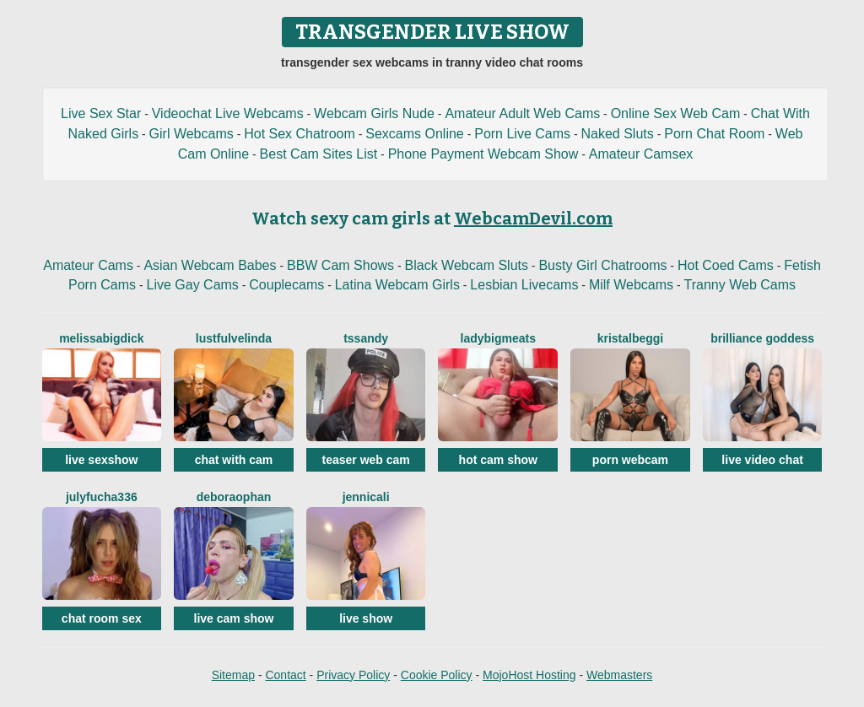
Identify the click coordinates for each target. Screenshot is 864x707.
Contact (285, 675)
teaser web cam (365, 460)
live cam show (234, 618)
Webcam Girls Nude (374, 113)
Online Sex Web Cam (676, 113)
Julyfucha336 (102, 497)
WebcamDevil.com (533, 218)
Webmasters (619, 675)
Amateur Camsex (641, 154)
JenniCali (366, 497)
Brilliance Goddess (762, 338)
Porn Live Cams (522, 134)
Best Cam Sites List (319, 154)
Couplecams (286, 285)
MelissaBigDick (101, 338)
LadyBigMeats (498, 338)
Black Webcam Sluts (466, 265)
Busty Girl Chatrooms (602, 265)
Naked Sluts (617, 134)
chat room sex (102, 618)
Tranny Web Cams (740, 285)
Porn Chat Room (714, 134)
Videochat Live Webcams (228, 113)
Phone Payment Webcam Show (483, 154)
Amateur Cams (88, 265)
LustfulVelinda (234, 338)
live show (365, 618)
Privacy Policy (353, 675)
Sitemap (233, 675)
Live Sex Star (101, 113)
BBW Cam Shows (340, 265)
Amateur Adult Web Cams (522, 113)
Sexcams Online (414, 134)
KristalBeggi (630, 338)
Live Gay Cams (192, 285)
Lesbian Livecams (524, 285)
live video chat (761, 460)
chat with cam (234, 460)
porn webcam (630, 460)
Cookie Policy (436, 675)
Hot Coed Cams (726, 265)
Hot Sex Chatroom (299, 134)
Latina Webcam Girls (397, 285)
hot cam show (498, 460)
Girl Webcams (191, 134)
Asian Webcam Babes (209, 265)
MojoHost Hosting (529, 675)
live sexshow (101, 460)
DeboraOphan (234, 497)
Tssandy (365, 338)
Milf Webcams (631, 285)
